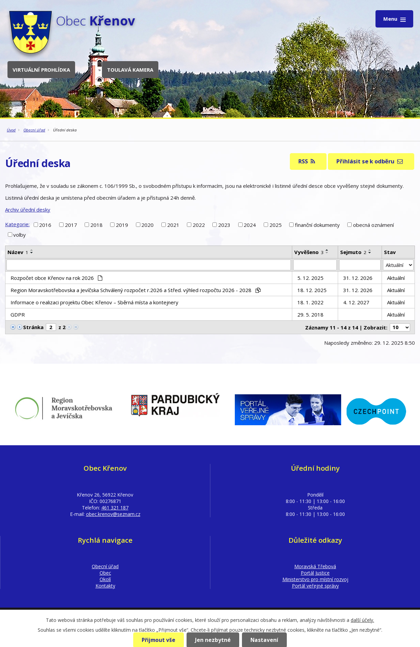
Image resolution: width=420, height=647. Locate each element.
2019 (122, 224)
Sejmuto (353, 252)
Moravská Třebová (315, 566)
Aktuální (396, 277)
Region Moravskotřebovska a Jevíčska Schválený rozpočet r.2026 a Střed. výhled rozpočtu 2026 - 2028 (136, 290)
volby (19, 234)
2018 (96, 224)
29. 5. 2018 (310, 314)
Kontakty (105, 585)
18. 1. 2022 (310, 302)
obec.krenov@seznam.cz (113, 514)
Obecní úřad (34, 129)
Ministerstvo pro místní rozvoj (315, 579)
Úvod (11, 129)
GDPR (18, 314)
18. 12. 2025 (312, 290)
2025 (275, 224)
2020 (147, 224)
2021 (173, 224)
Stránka (33, 327)
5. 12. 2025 (310, 277)
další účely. (362, 620)
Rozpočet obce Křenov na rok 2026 (56, 277)
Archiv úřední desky (27, 209)
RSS (306, 161)
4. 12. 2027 (356, 302)
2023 (224, 224)
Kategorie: (17, 224)
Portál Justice (315, 573)
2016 (45, 224)
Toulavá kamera (130, 69)
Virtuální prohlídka (41, 69)
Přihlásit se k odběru (369, 161)
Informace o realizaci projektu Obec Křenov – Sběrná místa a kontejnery (94, 302)
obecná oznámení (373, 224)
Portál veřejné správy (315, 585)
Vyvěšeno (308, 252)
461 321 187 (114, 507)
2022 (199, 224)
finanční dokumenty (317, 224)
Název (17, 252)
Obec (105, 573)
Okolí (105, 579)
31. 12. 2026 (357, 277)
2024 (250, 224)
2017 (71, 224)
